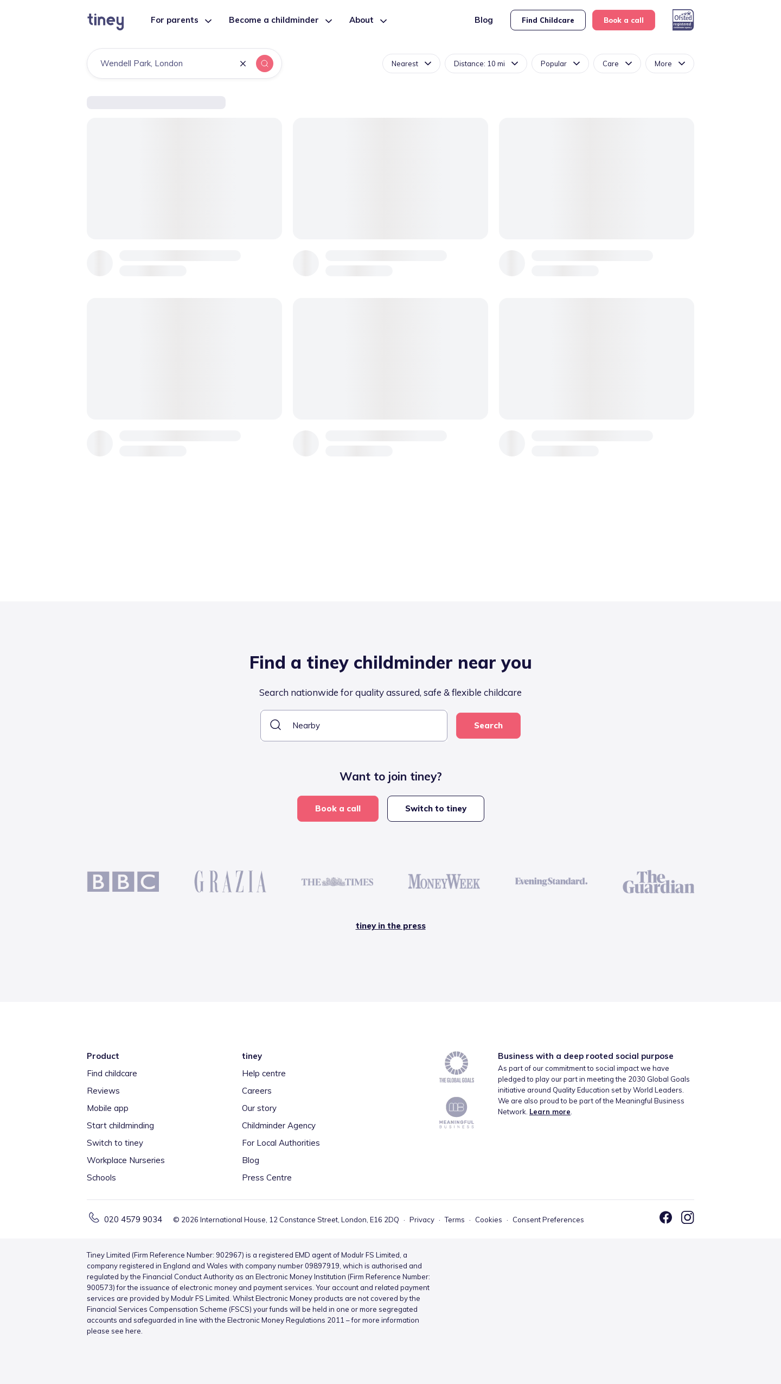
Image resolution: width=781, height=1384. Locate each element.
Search (488, 725)
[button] (243, 64)
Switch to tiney (435, 808)
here (133, 1330)
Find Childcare (548, 20)
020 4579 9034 (133, 1219)
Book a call (624, 20)
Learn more (550, 1111)
